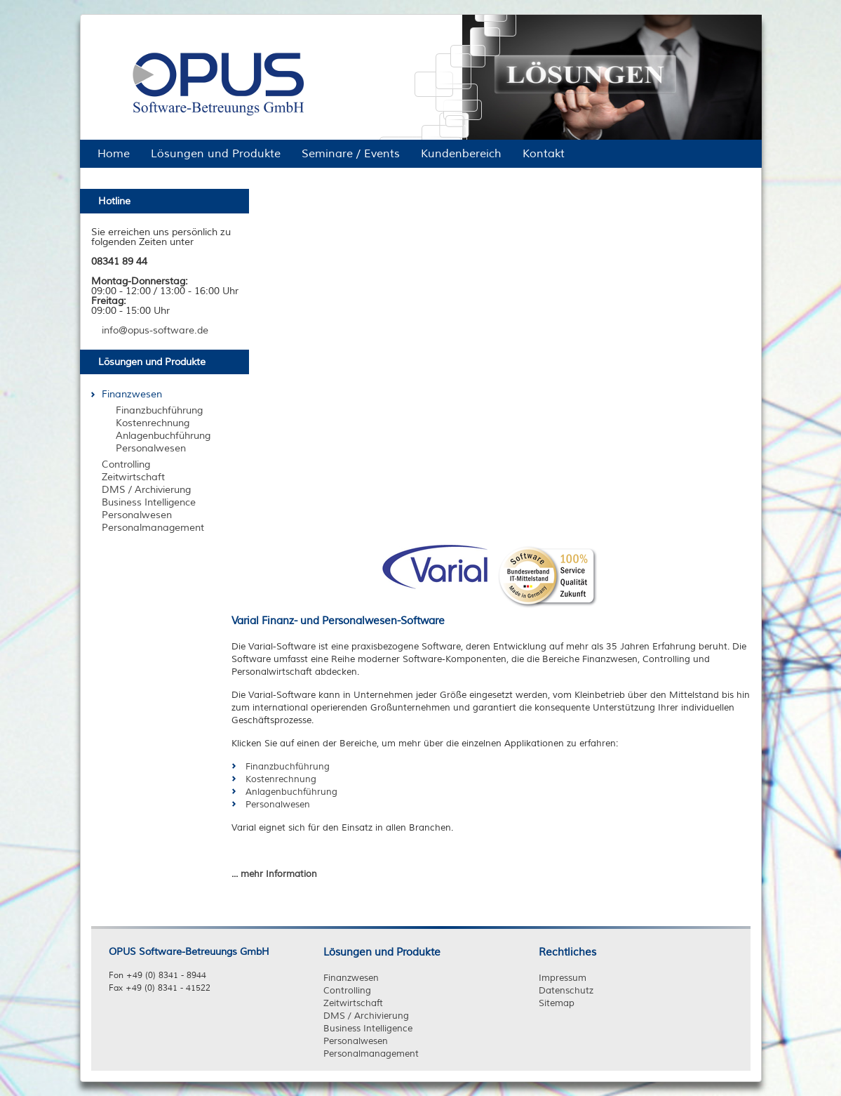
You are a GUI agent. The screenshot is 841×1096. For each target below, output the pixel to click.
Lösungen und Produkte (381, 952)
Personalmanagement (371, 1053)
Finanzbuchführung (287, 766)
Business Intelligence (367, 1028)
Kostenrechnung (280, 779)
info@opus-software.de (155, 330)
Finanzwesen (351, 978)
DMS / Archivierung (366, 1016)
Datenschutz (566, 990)
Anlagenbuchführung (291, 792)
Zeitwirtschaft (353, 1003)
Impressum (562, 978)
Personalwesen (277, 804)
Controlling (347, 990)
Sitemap (556, 1003)
